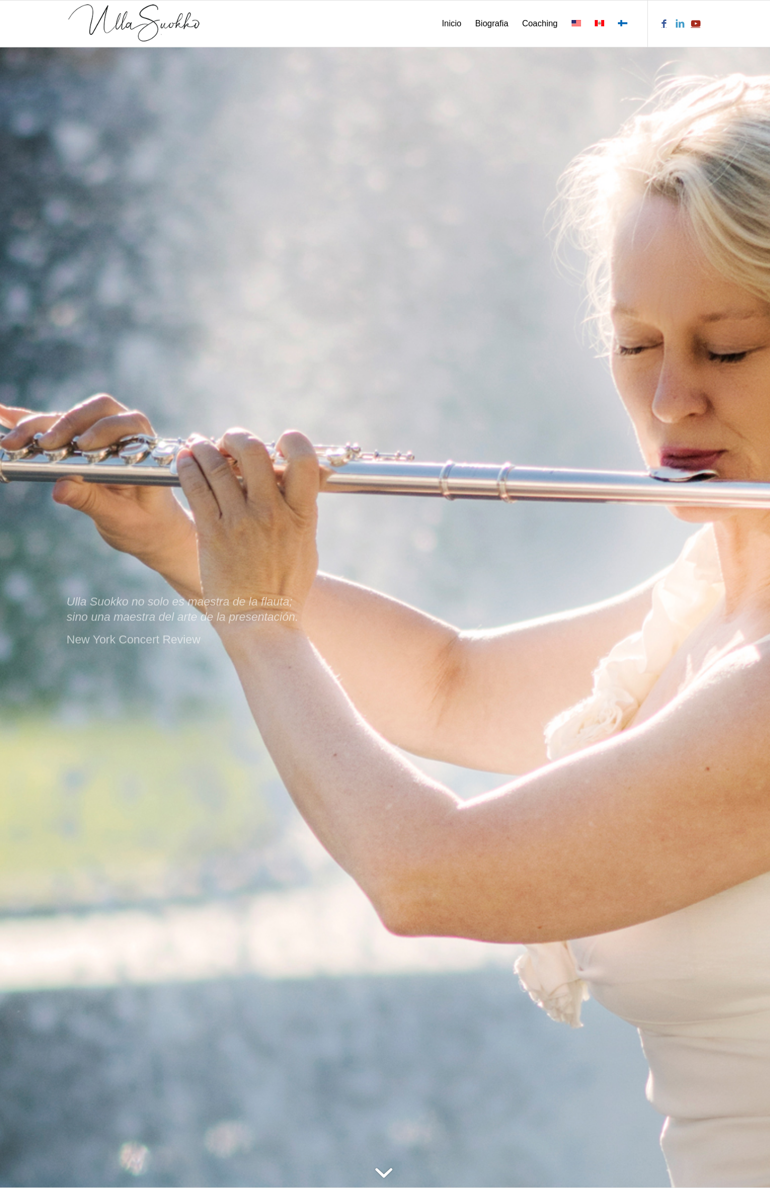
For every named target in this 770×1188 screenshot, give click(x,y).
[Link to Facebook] (664, 23)
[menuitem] (451, 24)
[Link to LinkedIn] (680, 23)
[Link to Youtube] (696, 23)
